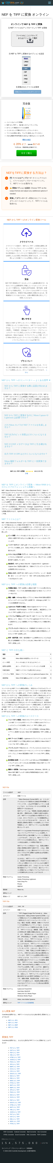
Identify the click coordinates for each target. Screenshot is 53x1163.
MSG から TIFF (15, 1080)
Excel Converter (20, 1134)
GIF (25, 72)
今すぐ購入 (26, 153)
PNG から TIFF (15, 1062)
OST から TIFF (15, 1050)
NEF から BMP (13, 1025)
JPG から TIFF (14, 1064)
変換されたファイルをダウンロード (27, 92)
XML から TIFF (15, 1055)
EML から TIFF (15, 1078)
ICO (25, 75)
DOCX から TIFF (15, 1073)
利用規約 (29, 1148)
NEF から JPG (12, 1020)
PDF (25, 82)
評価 (26, 473)
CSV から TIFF (15, 1071)
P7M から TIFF (15, 1083)
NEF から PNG (13, 1027)
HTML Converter (8, 1134)
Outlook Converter (20, 1132)
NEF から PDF (13, 1022)
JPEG (26, 62)
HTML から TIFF (15, 1057)
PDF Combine (41, 1134)
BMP (26, 65)
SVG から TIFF (15, 1069)
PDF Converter (8, 1132)
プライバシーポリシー (18, 1148)
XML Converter (31, 1134)
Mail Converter (31, 1132)
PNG (26, 79)
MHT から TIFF (15, 1085)
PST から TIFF (14, 1048)
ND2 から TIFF (15, 1076)
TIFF (26, 68)
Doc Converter (42, 1132)
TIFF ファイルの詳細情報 (25, 1003)
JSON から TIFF (15, 1059)
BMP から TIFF (15, 1066)
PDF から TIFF (15, 1052)
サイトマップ (6, 1148)
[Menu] (49, 3)
